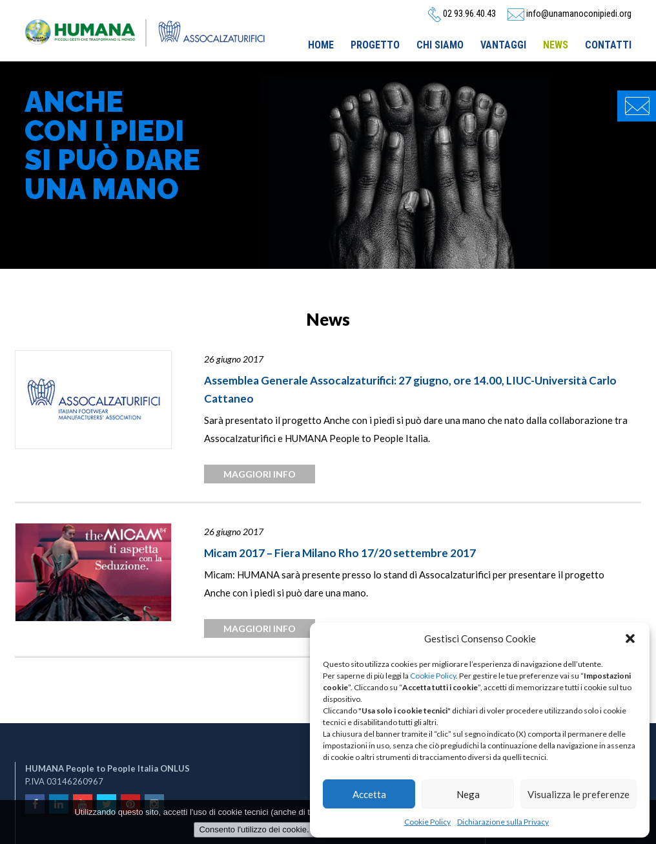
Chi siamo (440, 45)
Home (321, 45)
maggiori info (259, 474)
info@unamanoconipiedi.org (569, 13)
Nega (468, 794)
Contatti (608, 45)
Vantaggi (503, 45)
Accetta (369, 794)
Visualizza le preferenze (579, 794)
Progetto (375, 45)
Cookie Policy (433, 675)
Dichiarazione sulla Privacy (503, 822)
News (555, 45)
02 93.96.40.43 (462, 13)
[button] (630, 638)
